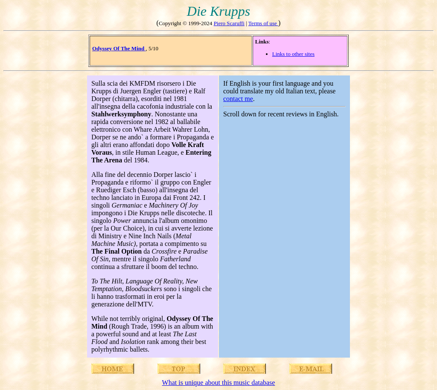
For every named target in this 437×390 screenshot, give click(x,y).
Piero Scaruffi (229, 23)
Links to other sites (293, 54)
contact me (238, 98)
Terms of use (263, 23)
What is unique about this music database (218, 382)
